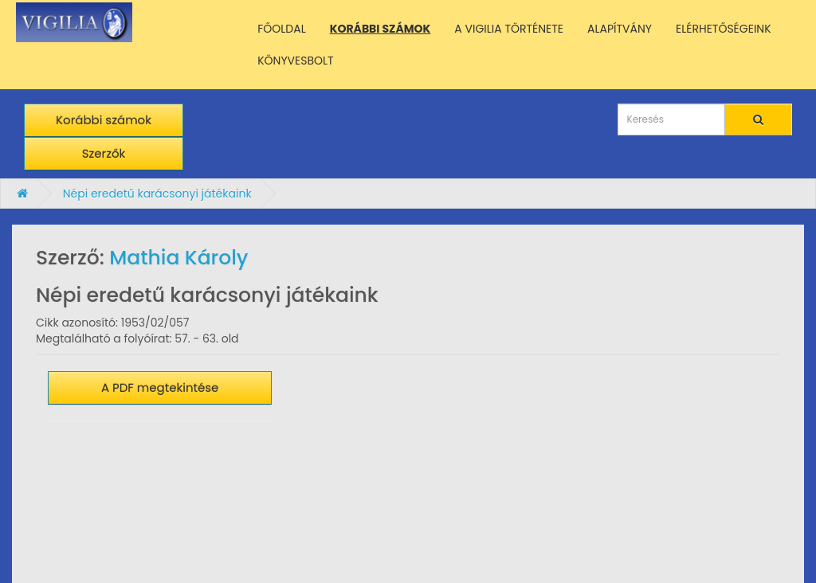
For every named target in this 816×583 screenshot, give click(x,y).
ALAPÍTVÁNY (619, 29)
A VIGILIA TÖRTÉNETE (508, 29)
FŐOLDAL (281, 29)
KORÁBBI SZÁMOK (380, 29)
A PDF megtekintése (160, 387)
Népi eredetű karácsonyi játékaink (157, 194)
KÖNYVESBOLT (295, 60)
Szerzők (104, 153)
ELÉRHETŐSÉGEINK (723, 29)
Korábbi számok (103, 120)
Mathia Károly (178, 258)
